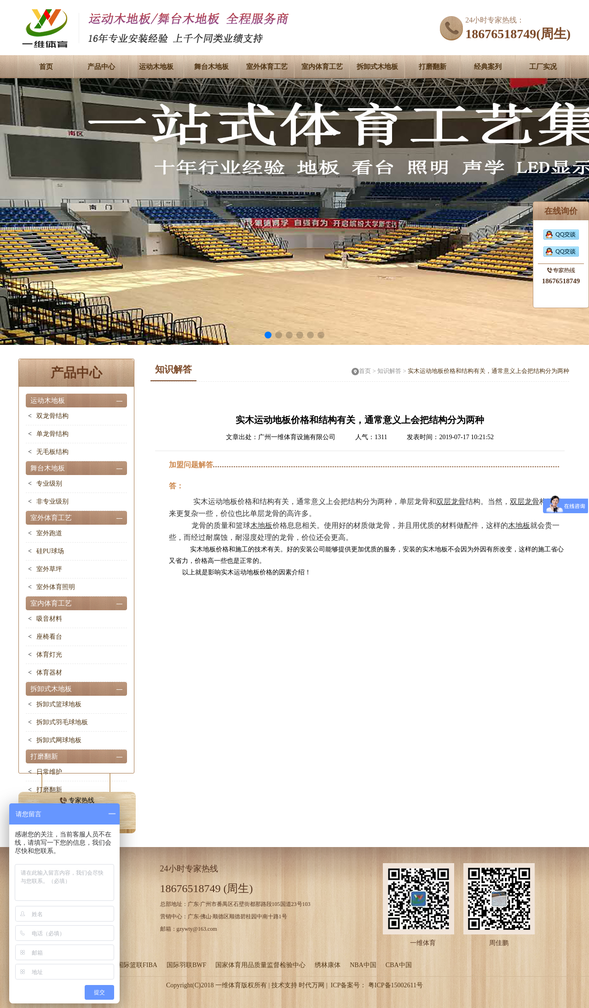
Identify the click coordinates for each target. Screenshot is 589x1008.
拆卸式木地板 (377, 66)
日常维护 (49, 771)
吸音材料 (49, 618)
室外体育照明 (55, 587)
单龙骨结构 (52, 433)
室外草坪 (49, 569)
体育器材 (49, 672)
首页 (46, 66)
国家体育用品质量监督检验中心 (260, 965)
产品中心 (101, 66)
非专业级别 (52, 501)
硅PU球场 (50, 551)
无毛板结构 (52, 451)
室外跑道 (49, 533)
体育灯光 (49, 654)
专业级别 (49, 483)
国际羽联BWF (186, 965)
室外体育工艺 (267, 66)
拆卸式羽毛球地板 (62, 722)
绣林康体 (328, 965)
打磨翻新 (432, 66)
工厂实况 (543, 66)
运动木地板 (156, 66)
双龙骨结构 (52, 415)
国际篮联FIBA (137, 965)
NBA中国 (363, 965)
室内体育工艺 (322, 66)
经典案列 (488, 66)
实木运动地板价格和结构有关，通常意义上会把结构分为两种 (488, 370)
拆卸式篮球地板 (58, 704)
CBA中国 (399, 965)
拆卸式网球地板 (58, 740)
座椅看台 (49, 636)
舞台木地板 (211, 66)
